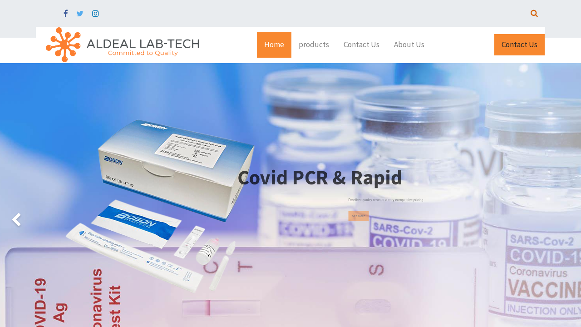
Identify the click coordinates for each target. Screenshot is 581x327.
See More (381, 216)
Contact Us (519, 45)
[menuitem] (274, 45)
